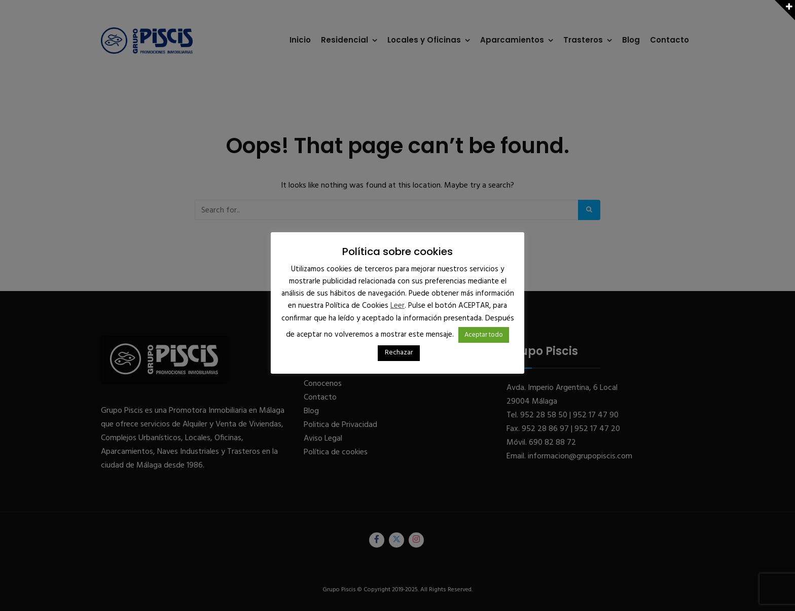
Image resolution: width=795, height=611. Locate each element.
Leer (397, 306)
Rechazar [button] (399, 352)
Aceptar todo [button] (483, 335)
